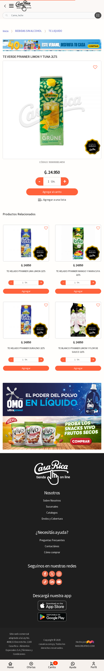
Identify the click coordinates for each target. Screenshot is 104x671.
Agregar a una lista (52, 199)
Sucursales (52, 506)
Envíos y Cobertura (52, 518)
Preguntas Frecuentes (52, 540)
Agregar (26, 291)
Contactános (52, 546)
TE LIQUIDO (55, 31)
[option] (52, 110)
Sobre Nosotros (52, 500)
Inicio (6, 31)
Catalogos (52, 512)
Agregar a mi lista (52, 63)
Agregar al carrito (52, 192)
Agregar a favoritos (26, 224)
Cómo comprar (52, 552)
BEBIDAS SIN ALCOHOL (28, 31)
